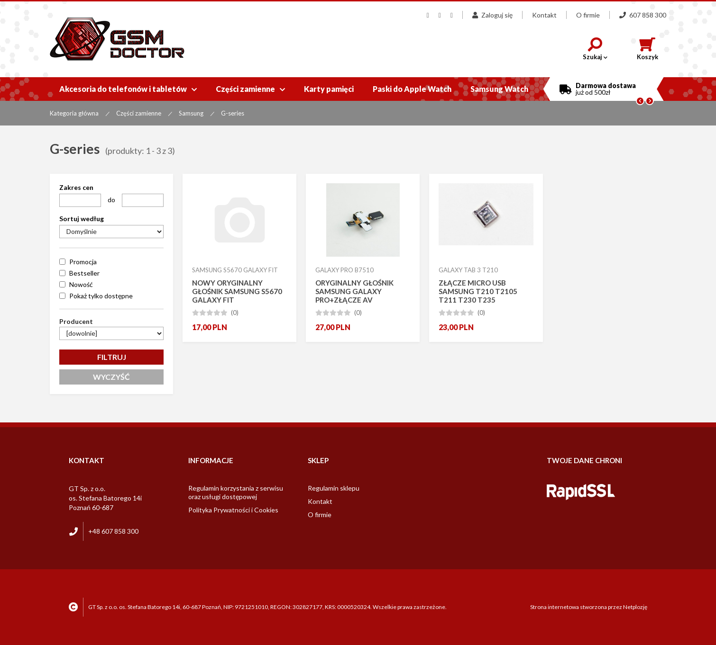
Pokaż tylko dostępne (101, 296)
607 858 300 (642, 15)
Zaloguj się (492, 15)
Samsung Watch (499, 88)
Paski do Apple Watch (412, 88)
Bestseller (84, 273)
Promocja (83, 262)
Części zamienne (250, 88)
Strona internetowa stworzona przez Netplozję (588, 606)
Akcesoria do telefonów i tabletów (128, 88)
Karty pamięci (329, 88)
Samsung (191, 113)
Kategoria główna (74, 113)
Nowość (81, 284)
